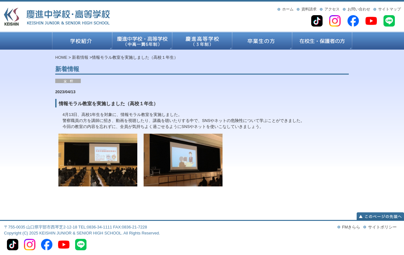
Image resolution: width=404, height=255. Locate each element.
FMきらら (351, 227)
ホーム (288, 9)
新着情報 (80, 57)
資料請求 (309, 9)
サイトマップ (389, 9)
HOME (61, 57)
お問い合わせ (359, 9)
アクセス (332, 9)
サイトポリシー (382, 227)
